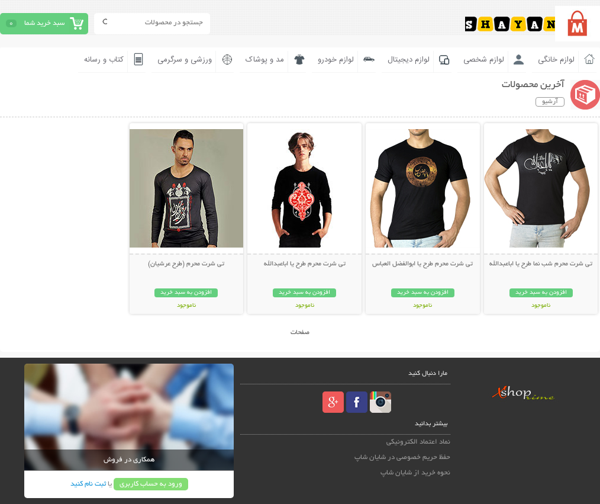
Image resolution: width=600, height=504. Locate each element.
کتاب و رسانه (104, 59)
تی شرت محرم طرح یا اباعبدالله (305, 264)
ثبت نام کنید (88, 484)
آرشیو (550, 101)
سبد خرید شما (44, 23)
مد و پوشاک (265, 59)
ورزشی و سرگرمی (184, 59)
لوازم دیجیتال (409, 59)
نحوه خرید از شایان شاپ (415, 473)
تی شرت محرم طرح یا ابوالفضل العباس (422, 264)
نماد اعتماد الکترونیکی (418, 442)
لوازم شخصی (483, 59)
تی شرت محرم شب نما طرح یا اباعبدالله (540, 264)
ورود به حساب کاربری (151, 484)
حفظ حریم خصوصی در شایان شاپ (402, 457)
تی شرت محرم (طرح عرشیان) (186, 264)
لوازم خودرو (336, 59)
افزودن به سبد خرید (541, 293)
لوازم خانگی (556, 59)
